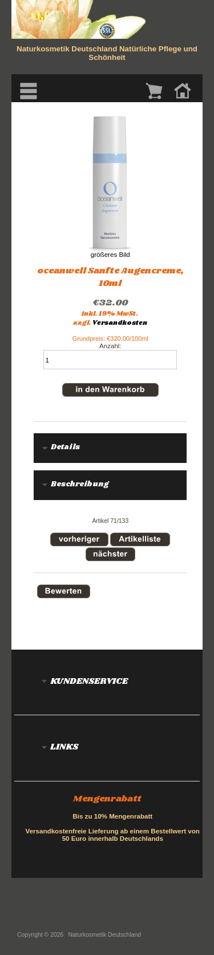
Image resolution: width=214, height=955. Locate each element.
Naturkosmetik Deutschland (105, 935)
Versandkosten (119, 323)
